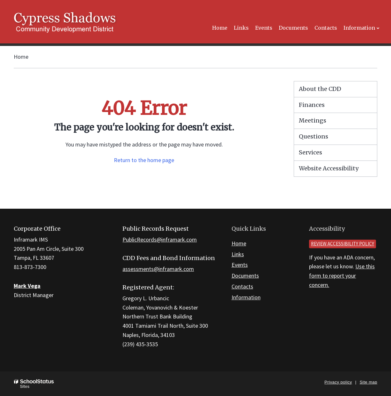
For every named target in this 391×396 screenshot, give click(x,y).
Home (21, 56)
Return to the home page (144, 160)
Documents (245, 275)
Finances (312, 104)
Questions (313, 136)
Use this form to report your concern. (342, 275)
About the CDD (320, 89)
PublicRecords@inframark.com (159, 239)
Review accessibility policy (342, 244)
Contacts (242, 286)
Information (246, 297)
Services (310, 152)
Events (240, 264)
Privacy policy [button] (338, 382)
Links (238, 254)
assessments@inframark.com (158, 269)
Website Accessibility (328, 168)
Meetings (312, 120)
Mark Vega (27, 285)
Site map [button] (368, 382)
